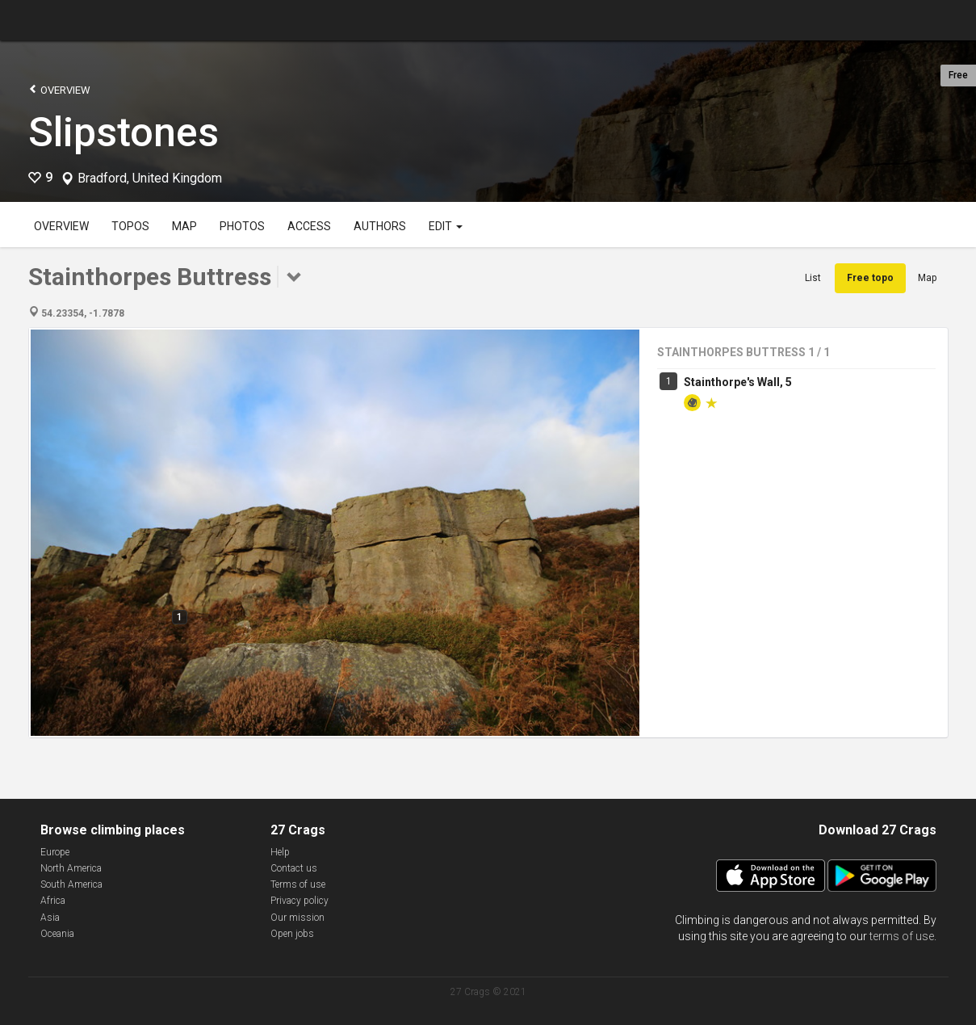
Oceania (57, 933)
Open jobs (292, 933)
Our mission (297, 917)
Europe (54, 852)
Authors (380, 226)
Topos (130, 226)
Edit (446, 226)
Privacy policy (299, 900)
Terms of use (297, 884)
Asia (50, 917)
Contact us (293, 868)
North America (71, 868)
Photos (242, 226)
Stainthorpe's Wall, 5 (738, 382)
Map (184, 226)
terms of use (901, 936)
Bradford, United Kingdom (149, 178)
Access (309, 226)
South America (71, 884)
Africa (52, 900)
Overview (59, 89)
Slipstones (123, 132)
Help (280, 852)
